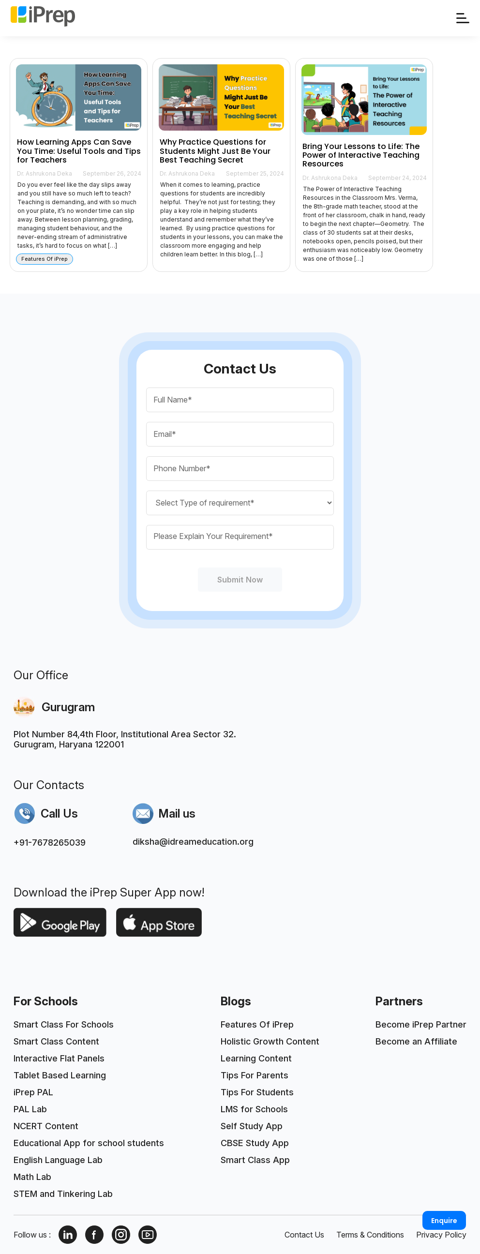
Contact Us (304, 1234)
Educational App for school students (89, 1143)
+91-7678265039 (50, 842)
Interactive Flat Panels (59, 1058)
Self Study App (252, 1126)
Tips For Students (257, 1092)
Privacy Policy (441, 1234)
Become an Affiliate (416, 1041)
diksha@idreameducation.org (193, 841)
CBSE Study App (255, 1143)
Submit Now (240, 579)
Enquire (444, 1220)
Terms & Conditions (370, 1234)
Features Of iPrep (257, 1024)
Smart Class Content (56, 1041)
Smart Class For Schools (64, 1024)
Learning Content (256, 1058)
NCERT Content (46, 1126)
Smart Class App (255, 1160)
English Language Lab (58, 1160)
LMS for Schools (254, 1109)
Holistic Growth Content (270, 1041)
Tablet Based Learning (60, 1075)
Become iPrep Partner (420, 1024)
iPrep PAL (33, 1092)
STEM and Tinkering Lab (63, 1194)
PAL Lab (30, 1109)
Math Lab (32, 1177)
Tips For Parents (254, 1075)
